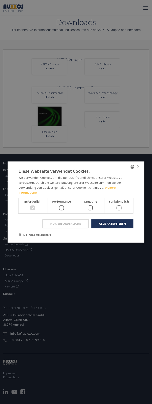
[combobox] (133, 167)
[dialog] (76, 202)
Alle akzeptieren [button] (112, 223)
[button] (34, 234)
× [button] (138, 166)
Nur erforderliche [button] (65, 223)
